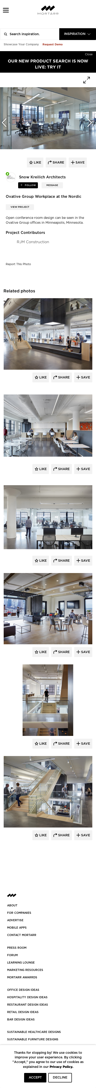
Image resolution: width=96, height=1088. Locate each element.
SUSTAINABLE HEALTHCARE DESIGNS (34, 1032)
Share (63, 377)
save (80, 162)
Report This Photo (18, 264)
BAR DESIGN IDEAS (21, 1019)
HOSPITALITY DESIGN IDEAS (27, 997)
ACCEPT (35, 1077)
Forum (12, 955)
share (58, 162)
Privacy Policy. (61, 1066)
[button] (5, 10)
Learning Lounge (21, 962)
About (12, 905)
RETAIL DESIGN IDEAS (23, 1012)
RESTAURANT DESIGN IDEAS (27, 1004)
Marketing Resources (25, 970)
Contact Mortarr (21, 935)
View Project (20, 207)
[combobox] (77, 34)
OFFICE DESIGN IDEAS (23, 990)
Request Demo (52, 44)
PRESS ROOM (16, 947)
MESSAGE (52, 185)
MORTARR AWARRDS (22, 977)
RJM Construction (33, 242)
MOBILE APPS (17, 927)
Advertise (15, 920)
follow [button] (30, 185)
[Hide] (89, 53)
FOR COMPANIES (19, 912)
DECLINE (60, 1077)
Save (85, 377)
